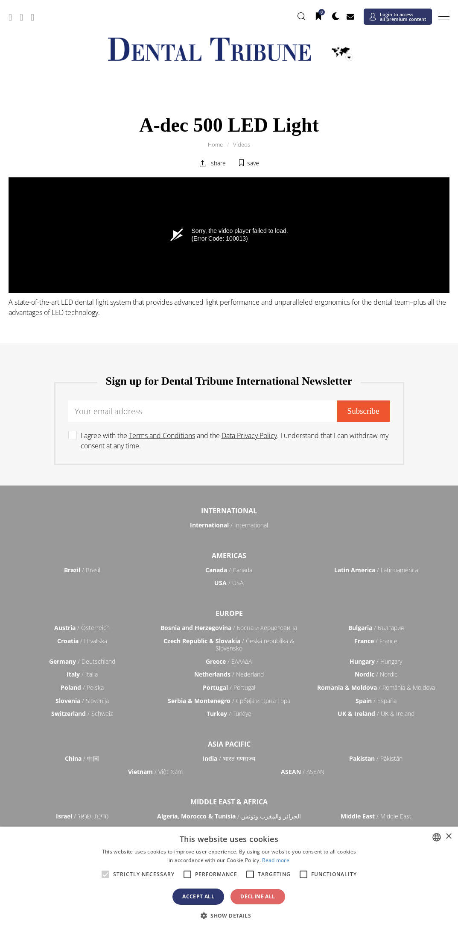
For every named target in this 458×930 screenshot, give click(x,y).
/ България (376, 628)
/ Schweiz (82, 713)
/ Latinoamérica (376, 570)
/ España (376, 701)
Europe (229, 613)
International (229, 510)
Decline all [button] (257, 896)
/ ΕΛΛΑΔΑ (229, 661)
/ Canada (228, 570)
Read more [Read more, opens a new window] (275, 860)
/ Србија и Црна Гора (229, 701)
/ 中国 (82, 758)
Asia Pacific (229, 744)
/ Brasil (82, 570)
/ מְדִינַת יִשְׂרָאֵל (82, 816)
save (253, 163)
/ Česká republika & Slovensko (228, 645)
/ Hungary (376, 661)
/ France (375, 641)
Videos (241, 144)
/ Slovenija (82, 701)
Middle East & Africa (229, 801)
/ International (229, 525)
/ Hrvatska (82, 641)
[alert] (229, 878)
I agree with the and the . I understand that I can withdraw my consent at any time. (234, 440)
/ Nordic (376, 674)
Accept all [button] (198, 896)
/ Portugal (229, 687)
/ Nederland (229, 674)
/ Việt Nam (155, 772)
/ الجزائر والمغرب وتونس (229, 816)
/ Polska (82, 687)
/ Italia (82, 674)
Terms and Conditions (162, 435)
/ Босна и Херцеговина (228, 628)
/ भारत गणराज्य (228, 758)
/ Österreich (82, 628)
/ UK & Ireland (376, 713)
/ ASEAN (302, 772)
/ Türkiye (229, 713)
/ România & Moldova (376, 687)
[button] (229, 915)
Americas (229, 555)
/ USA (228, 583)
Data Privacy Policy (249, 435)
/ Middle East (376, 816)
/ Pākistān (376, 758)
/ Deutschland (82, 661)
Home (215, 144)
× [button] (448, 836)
